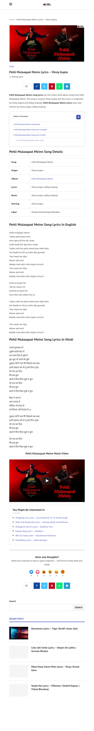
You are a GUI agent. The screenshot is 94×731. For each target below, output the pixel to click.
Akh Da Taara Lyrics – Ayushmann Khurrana (35, 536)
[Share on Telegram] (67, 86)
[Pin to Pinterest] (52, 86)
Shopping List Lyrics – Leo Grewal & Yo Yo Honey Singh (41, 518)
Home (11, 19)
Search (12, 601)
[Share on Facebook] (37, 86)
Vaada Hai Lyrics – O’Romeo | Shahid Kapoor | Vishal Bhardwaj (55, 687)
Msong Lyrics (17, 77)
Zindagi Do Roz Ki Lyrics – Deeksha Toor (34, 527)
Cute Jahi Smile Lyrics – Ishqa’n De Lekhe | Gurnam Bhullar (53, 649)
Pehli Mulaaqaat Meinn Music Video (32, 140)
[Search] (83, 4)
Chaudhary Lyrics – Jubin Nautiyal (31, 540)
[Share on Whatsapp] (59, 86)
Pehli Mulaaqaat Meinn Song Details (27, 124)
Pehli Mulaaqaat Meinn (42, 179)
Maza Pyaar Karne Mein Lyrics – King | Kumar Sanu (55, 668)
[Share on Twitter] (44, 86)
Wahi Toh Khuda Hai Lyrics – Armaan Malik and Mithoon (41, 522)
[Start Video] (47, 480)
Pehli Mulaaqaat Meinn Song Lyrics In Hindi (30, 135)
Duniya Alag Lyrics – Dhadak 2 (29, 531)
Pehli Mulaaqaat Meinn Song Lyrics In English (31, 129)
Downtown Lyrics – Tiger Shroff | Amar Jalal (54, 628)
